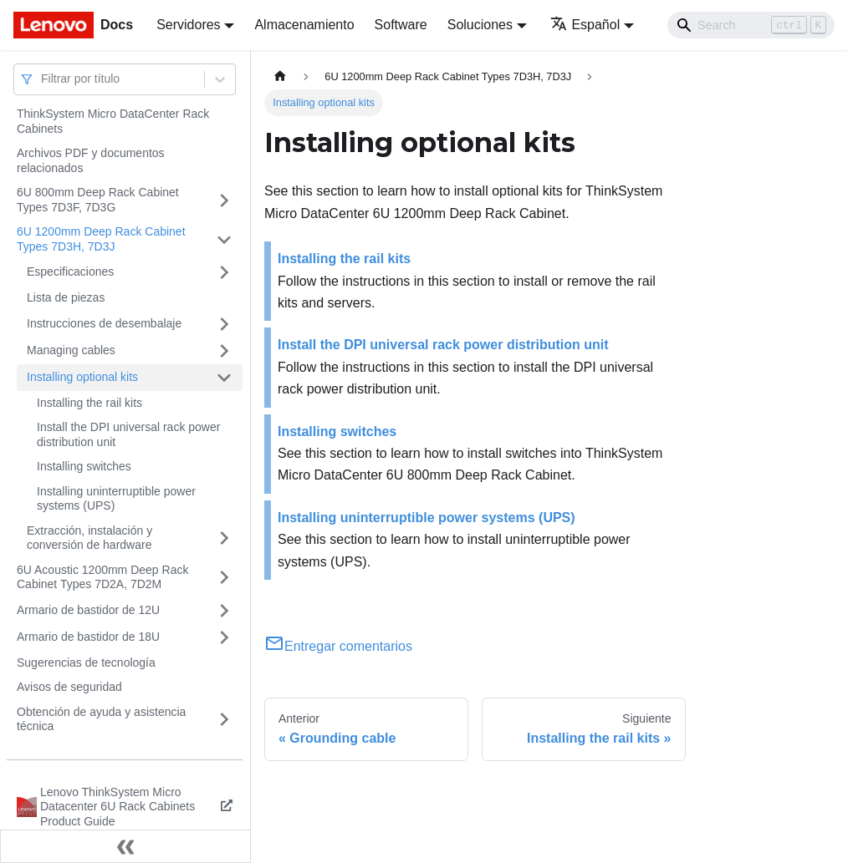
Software (401, 25)
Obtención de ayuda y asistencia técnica (101, 719)
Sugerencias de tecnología (86, 662)
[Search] (751, 25)
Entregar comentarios (338, 646)
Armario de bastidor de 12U (88, 610)
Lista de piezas (66, 297)
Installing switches (84, 466)
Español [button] (585, 25)
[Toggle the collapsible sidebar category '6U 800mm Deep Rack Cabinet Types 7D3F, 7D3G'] (224, 200)
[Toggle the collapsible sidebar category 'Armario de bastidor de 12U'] (224, 610)
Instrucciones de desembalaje (104, 323)
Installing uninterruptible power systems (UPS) (116, 499)
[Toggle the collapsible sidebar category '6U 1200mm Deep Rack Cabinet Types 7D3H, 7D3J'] (224, 239)
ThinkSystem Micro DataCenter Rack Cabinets (113, 121)
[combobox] (42, 79)
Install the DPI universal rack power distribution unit (128, 434)
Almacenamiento (304, 25)
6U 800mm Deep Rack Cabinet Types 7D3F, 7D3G (98, 199)
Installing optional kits (82, 376)
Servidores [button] (188, 25)
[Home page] (280, 76)
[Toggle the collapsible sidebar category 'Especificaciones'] (224, 272)
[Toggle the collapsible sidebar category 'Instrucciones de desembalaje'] (224, 324)
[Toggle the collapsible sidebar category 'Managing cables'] (224, 351)
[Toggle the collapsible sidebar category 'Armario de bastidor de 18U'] (224, 637)
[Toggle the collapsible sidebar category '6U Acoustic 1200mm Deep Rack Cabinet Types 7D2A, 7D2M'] (224, 577)
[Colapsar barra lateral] (125, 846)
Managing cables (71, 350)
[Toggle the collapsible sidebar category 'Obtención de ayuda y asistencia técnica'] (224, 719)
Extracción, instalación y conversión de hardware (89, 538)
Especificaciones (70, 271)
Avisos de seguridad (69, 686)
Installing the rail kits (89, 402)
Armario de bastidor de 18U (88, 636)
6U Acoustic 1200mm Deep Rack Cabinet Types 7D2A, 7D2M (102, 577)
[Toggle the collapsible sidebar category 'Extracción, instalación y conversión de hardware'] (224, 538)
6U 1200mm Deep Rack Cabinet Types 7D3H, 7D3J (101, 239)
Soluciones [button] (480, 25)
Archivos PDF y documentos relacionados (91, 160)
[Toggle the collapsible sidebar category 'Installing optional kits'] (224, 377)
